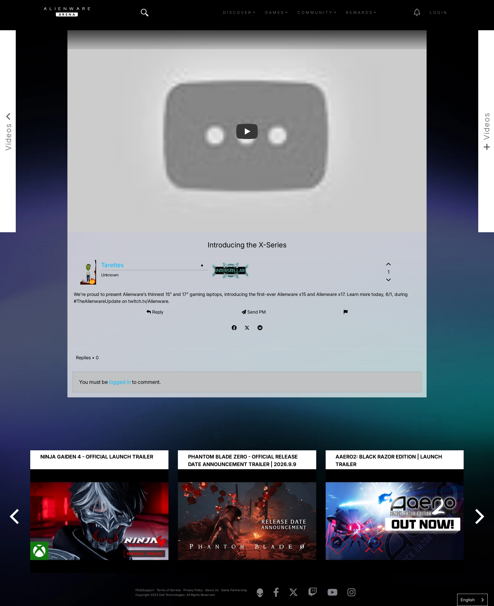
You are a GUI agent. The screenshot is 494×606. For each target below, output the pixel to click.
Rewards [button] (359, 12)
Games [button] (274, 12)
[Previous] (15, 516)
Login (439, 12)
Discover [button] (237, 12)
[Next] (478, 516)
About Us (212, 590)
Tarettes (112, 265)
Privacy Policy (193, 590)
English (468, 599)
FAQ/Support (144, 590)
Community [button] (315, 12)
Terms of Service (169, 590)
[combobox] (472, 600)
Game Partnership (234, 590)
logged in (120, 382)
